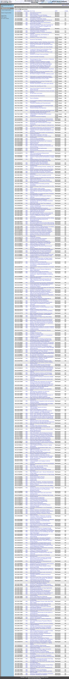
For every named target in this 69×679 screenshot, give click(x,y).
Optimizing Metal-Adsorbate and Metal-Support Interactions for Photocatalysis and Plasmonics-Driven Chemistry (41, 259)
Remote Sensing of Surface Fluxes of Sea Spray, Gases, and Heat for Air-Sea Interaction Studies (41, 169)
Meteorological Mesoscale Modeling (38, 15)
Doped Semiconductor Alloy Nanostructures (40, 590)
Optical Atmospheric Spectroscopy (38, 645)
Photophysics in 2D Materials (37, 387)
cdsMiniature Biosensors (36, 221)
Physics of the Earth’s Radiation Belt (38, 501)
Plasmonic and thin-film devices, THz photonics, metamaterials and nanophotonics (41, 579)
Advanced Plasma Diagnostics (37, 497)
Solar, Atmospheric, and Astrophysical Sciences (41, 432)
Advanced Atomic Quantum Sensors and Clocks (41, 456)
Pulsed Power (33, 479)
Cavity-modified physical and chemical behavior (41, 319)
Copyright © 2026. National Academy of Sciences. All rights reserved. (34, 677)
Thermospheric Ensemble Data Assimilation (40, 189)
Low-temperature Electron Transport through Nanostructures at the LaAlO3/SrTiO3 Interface (41, 529)
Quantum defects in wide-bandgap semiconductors (42, 530)
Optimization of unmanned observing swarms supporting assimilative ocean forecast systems (41, 77)
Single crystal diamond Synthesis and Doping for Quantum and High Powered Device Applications (41, 322)
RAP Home (4, 17)
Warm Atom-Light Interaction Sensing (39, 465)
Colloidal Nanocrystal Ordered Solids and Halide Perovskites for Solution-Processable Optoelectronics (41, 405)
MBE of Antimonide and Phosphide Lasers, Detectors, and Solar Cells (40, 450)
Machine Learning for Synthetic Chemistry (40, 291)
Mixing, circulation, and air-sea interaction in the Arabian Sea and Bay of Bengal (41, 72)
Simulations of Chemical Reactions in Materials (41, 231)
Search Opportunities (6, 10)
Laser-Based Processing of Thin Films (39, 524)
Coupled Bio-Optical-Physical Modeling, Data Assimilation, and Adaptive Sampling (40, 50)
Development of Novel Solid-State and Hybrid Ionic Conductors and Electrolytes (42, 288)
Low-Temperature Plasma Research (38, 500)
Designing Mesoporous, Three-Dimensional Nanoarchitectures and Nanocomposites (40, 253)
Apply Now (3, 15)
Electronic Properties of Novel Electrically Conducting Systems (40, 521)
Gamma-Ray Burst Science (36, 634)
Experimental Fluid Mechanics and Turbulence (41, 141)
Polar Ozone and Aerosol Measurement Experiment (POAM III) (39, 154)
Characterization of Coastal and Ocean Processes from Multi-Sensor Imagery (42, 194)
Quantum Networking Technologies (38, 468)
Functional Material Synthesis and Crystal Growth (42, 254)
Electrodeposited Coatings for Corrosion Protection (42, 326)
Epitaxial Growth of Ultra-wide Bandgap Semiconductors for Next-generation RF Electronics (42, 421)
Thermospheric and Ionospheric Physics (39, 638)
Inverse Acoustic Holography (37, 138)
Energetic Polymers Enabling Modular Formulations (42, 226)
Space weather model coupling (37, 188)
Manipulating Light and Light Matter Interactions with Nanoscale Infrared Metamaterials (41, 386)
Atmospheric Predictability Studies (38, 18)
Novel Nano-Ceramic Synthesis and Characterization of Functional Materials (39, 615)
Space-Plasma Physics (35, 491)
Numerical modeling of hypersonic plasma (40, 512)
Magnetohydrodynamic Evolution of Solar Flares (41, 664)
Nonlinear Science (34, 484)
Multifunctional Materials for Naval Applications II (41, 592)
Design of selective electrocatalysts (38, 309)
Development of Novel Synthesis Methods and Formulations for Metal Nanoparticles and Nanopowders (41, 264)
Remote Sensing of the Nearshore (38, 108)
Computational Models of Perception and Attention (42, 342)
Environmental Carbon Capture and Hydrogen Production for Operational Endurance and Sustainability (41, 599)
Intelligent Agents (34, 337)
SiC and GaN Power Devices (37, 354)
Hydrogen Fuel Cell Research (37, 325)
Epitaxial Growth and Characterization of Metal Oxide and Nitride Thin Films (41, 375)
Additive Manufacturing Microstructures (39, 534)
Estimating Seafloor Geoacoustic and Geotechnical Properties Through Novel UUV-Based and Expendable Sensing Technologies (42, 111)
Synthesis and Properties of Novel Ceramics (40, 584)
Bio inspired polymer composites (37, 305)
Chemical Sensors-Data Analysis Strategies (40, 232)
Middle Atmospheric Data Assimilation (39, 163)
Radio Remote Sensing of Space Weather (40, 180)
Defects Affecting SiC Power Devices (39, 351)
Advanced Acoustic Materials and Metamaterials (41, 119)
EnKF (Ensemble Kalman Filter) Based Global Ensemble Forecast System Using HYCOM (41, 64)
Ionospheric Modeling (35, 663)
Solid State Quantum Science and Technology (41, 373)
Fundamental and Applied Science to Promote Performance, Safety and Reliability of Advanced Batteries (41, 274)
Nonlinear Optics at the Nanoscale (38, 261)
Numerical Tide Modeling (36, 39)
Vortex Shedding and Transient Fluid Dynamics (41, 435)
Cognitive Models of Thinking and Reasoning (40, 338)
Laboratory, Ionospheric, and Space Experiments (41, 481)
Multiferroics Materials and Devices (38, 564)
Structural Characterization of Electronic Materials (42, 343)
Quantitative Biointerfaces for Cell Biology (40, 591)
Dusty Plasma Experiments (36, 502)
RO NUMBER (18, 11)
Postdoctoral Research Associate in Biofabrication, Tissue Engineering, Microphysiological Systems (42, 283)
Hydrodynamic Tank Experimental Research (40, 128)
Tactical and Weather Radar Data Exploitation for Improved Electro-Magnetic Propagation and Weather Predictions (41, 26)
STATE (66, 11)
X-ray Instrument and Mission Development (40, 633)
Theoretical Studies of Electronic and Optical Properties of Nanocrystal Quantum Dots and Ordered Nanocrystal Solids (40, 517)
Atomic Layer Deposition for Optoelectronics (40, 414)
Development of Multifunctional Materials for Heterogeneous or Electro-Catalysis (40, 299)
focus (67, 5)
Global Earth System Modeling (37, 31)
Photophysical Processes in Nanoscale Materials (41, 349)
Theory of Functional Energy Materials (39, 550)
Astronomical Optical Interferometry (38, 148)
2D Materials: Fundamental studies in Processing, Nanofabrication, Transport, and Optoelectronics (42, 356)
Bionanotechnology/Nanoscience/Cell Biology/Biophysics (39, 220)
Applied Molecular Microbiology (37, 210)
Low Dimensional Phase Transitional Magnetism (41, 577)
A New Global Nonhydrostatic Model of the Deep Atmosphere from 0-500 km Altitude (41, 659)
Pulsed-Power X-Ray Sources (37, 478)
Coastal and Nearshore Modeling (38, 116)
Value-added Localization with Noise (38, 134)
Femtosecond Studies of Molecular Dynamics (41, 230)
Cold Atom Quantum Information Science (39, 454)
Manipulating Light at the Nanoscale (38, 393)
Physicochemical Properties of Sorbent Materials (41, 568)
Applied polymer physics (36, 315)
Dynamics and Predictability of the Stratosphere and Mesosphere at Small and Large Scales (41, 640)
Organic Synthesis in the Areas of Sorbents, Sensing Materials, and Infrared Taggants (40, 538)
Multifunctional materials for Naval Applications (41, 588)
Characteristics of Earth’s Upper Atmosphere (40, 649)
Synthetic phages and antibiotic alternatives (40, 214)
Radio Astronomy (34, 143)
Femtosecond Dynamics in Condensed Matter (41, 346)
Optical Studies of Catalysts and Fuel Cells (40, 243)
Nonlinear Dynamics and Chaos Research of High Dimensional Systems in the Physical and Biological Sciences (42, 489)
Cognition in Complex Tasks (36, 334)
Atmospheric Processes (35, 12)
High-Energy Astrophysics (36, 636)
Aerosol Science (34, 459)
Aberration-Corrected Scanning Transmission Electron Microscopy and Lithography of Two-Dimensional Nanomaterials (40, 558)
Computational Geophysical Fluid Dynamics (40, 22)
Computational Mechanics (36, 589)
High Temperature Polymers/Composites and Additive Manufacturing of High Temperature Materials (40, 280)
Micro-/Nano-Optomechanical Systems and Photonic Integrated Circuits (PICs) (40, 453)
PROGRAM (26, 11)
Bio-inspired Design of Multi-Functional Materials (41, 213)
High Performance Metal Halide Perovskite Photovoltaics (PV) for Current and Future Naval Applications (41, 398)
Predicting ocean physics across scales (39, 78)
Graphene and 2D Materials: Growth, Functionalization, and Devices (39, 359)
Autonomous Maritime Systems (37, 139)
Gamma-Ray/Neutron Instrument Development (41, 635)
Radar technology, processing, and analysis (40, 171)
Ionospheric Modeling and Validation (38, 674)
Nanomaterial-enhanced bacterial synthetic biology (42, 217)
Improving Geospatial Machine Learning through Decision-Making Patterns (41, 106)
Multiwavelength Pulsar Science (37, 666)
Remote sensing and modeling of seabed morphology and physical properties (40, 199)
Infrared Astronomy (34, 142)
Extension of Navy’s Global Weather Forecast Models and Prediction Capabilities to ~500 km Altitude (41, 643)
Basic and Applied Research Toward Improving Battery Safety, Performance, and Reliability (41, 314)
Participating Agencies (6, 5)
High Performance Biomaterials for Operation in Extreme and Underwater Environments (41, 293)
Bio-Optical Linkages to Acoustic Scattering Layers (42, 73)
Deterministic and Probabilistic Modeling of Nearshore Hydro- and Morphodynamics (40, 67)
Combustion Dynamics (35, 431)
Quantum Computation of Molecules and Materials (42, 519)
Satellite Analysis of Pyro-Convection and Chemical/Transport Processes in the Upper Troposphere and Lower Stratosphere (40, 160)
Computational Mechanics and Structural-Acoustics (42, 127)
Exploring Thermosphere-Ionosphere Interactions (41, 673)
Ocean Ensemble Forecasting (37, 56)
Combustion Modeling (35, 237)
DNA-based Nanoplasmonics (37, 211)
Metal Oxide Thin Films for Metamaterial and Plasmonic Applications (40, 562)
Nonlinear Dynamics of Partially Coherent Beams (41, 511)
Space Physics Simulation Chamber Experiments (41, 483)
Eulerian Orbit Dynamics (36, 617)
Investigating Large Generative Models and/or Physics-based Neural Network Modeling (41, 340)
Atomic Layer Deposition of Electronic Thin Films (41, 413)
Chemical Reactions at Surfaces (37, 239)
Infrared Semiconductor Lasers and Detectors (41, 441)
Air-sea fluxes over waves (36, 93)
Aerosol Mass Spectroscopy (36, 467)
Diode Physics (33, 480)
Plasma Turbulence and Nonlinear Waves (40, 509)
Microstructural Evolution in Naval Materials (40, 523)
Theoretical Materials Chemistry (37, 244)
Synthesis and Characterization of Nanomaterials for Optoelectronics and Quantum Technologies (41, 369)
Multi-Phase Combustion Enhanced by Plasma (41, 320)
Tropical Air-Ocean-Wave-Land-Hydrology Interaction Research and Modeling (40, 29)
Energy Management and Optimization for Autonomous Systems (40, 286)
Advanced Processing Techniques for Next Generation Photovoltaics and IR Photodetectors (41, 366)
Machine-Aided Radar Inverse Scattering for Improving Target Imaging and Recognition (40, 439)
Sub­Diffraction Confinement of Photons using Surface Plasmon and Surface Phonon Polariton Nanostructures (41, 362)
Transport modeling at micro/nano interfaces (40, 606)
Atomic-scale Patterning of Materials (38, 596)
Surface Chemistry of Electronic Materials (40, 233)
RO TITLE (32, 11)
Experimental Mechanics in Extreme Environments (42, 608)
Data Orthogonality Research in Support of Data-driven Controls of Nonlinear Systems (41, 631)
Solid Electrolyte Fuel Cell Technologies (39, 301)
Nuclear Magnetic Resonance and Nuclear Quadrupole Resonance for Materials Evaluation (41, 249)
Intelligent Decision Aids (35, 332)
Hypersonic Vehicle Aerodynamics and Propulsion (42, 436)
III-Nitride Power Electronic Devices (38, 425)
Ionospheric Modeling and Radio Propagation (40, 655)
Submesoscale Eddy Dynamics (37, 95)
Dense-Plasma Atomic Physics (37, 476)
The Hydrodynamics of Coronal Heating (39, 651)
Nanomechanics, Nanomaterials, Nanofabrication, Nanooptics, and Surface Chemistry (42, 121)
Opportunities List (6, 8)
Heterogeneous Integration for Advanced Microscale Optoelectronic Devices (39, 392)
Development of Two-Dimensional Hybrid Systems (42, 563)
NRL (2, 6)
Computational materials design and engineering (41, 417)
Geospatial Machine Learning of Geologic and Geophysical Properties (41, 82)
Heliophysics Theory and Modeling (38, 669)
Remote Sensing (34, 149)
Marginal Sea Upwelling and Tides (38, 86)
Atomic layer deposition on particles (38, 409)
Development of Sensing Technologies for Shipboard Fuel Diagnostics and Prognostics (40, 242)
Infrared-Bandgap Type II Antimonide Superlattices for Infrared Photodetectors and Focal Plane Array (42, 353)
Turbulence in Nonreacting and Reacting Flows (41, 434)
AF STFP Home (5, 18)
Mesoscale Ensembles (35, 23)
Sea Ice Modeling (34, 98)
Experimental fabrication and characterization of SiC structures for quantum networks (41, 395)
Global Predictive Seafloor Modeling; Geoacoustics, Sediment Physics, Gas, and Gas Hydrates (42, 42)
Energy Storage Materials (36, 297)
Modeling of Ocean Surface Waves (38, 37)
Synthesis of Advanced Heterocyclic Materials (41, 228)
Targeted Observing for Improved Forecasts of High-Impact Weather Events (41, 20)
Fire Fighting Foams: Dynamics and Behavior (40, 250)
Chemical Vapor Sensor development (39, 345)
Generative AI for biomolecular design (39, 227)
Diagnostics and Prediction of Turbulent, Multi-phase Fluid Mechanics (41, 277)
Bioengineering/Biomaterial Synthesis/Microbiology (42, 222)
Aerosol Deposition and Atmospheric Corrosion (41, 302)
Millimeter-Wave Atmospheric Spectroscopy (40, 144)
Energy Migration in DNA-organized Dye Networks (42, 415)
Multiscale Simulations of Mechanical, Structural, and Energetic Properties (41, 548)
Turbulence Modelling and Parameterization (40, 103)
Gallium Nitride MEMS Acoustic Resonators (40, 364)
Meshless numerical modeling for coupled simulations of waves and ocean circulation (40, 62)
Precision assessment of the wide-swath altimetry (41, 83)
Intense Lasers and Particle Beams (38, 503)
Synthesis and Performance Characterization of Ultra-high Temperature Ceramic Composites (41, 626)
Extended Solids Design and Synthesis (39, 271)
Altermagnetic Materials (35, 607)
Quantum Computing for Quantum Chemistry (40, 290)
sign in (63, 5)
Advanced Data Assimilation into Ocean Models (41, 46)
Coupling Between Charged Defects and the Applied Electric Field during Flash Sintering (40, 543)
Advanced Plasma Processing (37, 498)
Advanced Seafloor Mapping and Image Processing (42, 155)
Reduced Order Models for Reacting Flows (40, 437)
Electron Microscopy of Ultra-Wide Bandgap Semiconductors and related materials (40, 604)
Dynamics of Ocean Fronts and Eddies (39, 54)
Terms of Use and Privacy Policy (34, 678)
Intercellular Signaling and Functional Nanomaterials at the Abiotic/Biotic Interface (40, 209)
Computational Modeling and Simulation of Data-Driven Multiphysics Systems (41, 546)
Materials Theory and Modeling (37, 324)
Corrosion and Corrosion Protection (38, 238)
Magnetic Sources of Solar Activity (38, 650)
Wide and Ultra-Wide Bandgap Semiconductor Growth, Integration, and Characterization (41, 411)
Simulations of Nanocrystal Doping (38, 551)
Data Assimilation (34, 14)
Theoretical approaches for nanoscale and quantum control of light (40, 427)
